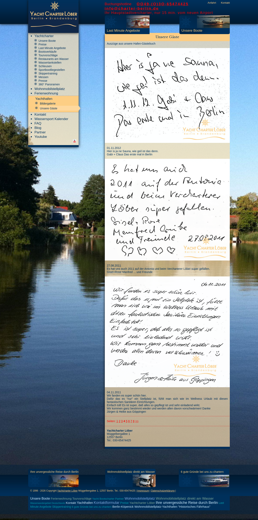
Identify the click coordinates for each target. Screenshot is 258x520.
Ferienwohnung (46, 93)
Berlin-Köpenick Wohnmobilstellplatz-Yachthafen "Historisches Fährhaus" (161, 506)
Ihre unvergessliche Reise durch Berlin (54, 471)
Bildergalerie (48, 103)
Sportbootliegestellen (51, 69)
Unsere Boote (191, 30)
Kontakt (225, 2)
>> (136, 421)
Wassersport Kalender (51, 119)
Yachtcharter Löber (67, 490)
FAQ (37, 123)
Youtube (40, 137)
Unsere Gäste (48, 108)
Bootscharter (107, 498)
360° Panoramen (49, 84)
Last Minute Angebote (123, 30)
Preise (42, 44)
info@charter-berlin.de (132, 8)
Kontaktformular (106, 503)
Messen (43, 77)
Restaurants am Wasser (53, 59)
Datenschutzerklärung (163, 490)
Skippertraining (47, 73)
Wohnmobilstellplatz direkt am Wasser (131, 471)
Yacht (95, 498)
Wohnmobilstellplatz (49, 89)
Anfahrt (212, 2)
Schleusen (45, 66)
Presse (42, 80)
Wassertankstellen (49, 62)
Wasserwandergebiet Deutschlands (47, 503)
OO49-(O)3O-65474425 (163, 4)
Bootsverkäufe (47, 51)
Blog (37, 128)
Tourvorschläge (48, 55)
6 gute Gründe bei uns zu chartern (202, 471)
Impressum (143, 490)
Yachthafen (85, 502)
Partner (40, 132)
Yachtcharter (44, 36)
